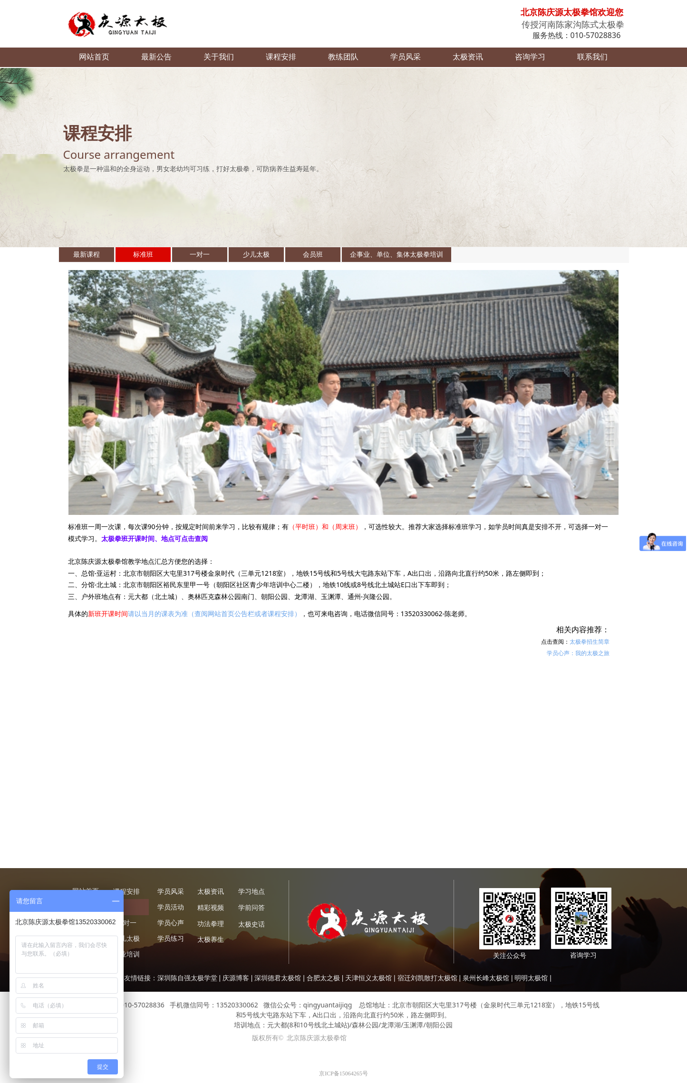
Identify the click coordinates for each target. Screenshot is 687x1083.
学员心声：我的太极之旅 (578, 653)
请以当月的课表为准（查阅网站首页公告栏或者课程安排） (214, 613)
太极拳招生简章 (590, 642)
